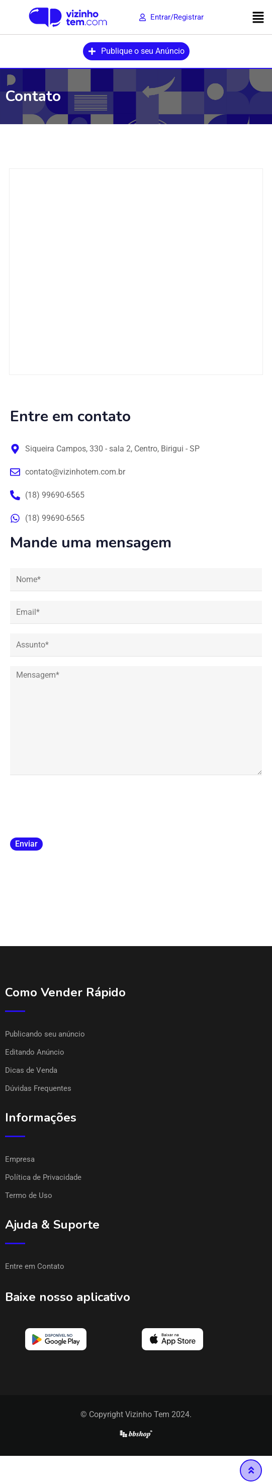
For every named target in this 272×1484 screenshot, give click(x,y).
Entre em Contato (34, 1266)
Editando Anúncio (34, 1052)
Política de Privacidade (43, 1177)
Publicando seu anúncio (45, 1034)
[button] (258, 17)
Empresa (20, 1159)
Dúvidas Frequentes (38, 1088)
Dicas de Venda (31, 1070)
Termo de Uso (28, 1195)
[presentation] (86, 804)
